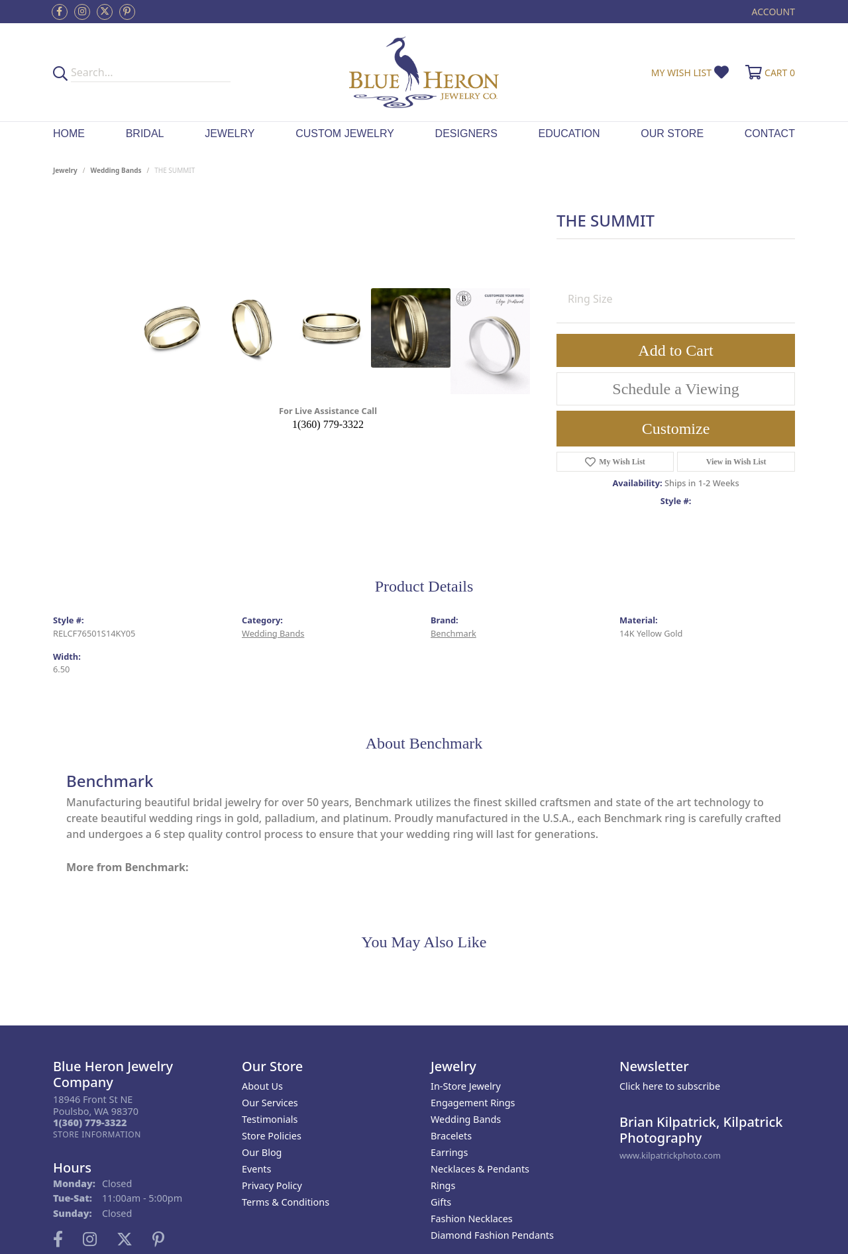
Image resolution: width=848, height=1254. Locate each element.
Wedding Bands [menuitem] (466, 1119)
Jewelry (229, 133)
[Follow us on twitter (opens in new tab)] (105, 12)
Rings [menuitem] (443, 1185)
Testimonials (269, 1119)
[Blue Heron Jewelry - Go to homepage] (423, 72)
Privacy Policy (272, 1185)
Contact (770, 133)
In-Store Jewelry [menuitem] (466, 1086)
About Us (262, 1086)
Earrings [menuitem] (449, 1152)
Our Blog (262, 1152)
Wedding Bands (116, 170)
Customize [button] (676, 428)
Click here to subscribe (669, 1086)
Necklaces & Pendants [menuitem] (480, 1169)
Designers (466, 133)
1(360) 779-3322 (328, 424)
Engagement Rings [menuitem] (473, 1102)
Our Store (672, 133)
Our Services (270, 1102)
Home (69, 133)
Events (256, 1169)
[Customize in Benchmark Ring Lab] (490, 341)
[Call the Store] (90, 1122)
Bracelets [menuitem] (451, 1135)
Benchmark (453, 633)
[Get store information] (97, 1134)
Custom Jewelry (344, 133)
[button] (772, 11)
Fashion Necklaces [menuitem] (472, 1218)
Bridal (145, 133)
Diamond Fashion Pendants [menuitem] (492, 1235)
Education (569, 133)
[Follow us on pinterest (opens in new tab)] (127, 12)
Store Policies (271, 1135)
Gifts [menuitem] (441, 1202)
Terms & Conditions (285, 1202)
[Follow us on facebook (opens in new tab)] (60, 12)
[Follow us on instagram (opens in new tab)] (82, 12)
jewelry (65, 170)
